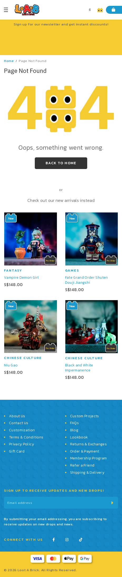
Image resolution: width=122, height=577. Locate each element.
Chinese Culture (23, 357)
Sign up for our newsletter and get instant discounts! (61, 24)
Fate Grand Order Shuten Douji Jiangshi (86, 280)
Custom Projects (84, 416)
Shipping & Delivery (87, 472)
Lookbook (79, 437)
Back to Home (61, 163)
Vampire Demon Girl (21, 277)
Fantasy (13, 270)
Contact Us (18, 423)
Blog (74, 430)
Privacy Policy (21, 444)
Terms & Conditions (26, 437)
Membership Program (88, 458)
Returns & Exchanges (88, 444)
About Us (17, 416)
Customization (22, 430)
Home (9, 60)
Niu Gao (11, 365)
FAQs (74, 423)
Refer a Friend (82, 465)
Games (72, 270)
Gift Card (17, 451)
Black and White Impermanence (79, 367)
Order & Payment (84, 451)
